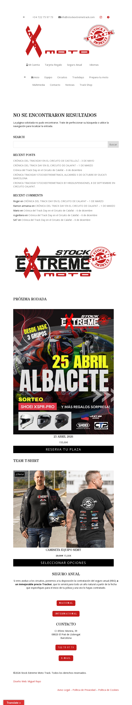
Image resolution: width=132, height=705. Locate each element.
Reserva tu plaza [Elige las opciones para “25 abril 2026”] (63, 449)
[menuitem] (41, 17)
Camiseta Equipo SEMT (63, 550)
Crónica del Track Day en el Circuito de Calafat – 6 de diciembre (47, 170)
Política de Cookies (108, 689)
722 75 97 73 (66, 647)
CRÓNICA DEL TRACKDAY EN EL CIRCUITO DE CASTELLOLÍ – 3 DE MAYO (53, 160)
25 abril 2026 (63, 437)
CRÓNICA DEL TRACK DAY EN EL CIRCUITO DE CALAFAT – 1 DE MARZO (53, 165)
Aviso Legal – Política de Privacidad (76, 689)
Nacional (66, 603)
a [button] (24, 17)
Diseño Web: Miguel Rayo (27, 681)
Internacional (66, 613)
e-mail (66, 658)
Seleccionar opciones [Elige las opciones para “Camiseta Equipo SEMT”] (63, 562)
